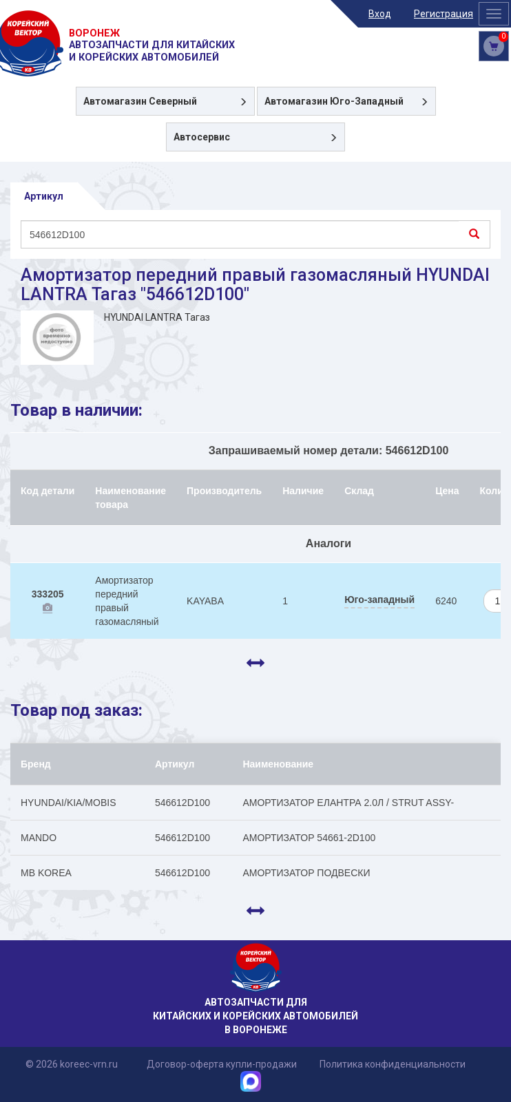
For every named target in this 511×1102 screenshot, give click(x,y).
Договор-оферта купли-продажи (222, 1064)
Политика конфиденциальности (393, 1064)
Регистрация (443, 13)
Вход (379, 13)
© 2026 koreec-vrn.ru (71, 1064)
